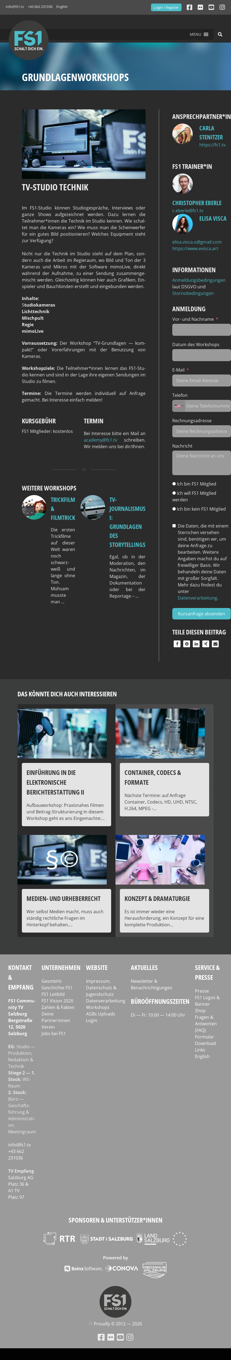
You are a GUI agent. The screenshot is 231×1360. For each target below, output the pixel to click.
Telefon (180, 395)
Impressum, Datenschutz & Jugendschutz (101, 987)
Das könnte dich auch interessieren (67, 693)
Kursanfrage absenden (201, 614)
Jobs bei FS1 (54, 1034)
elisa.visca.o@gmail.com (197, 242)
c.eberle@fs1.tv (187, 211)
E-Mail (178, 370)
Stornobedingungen (193, 293)
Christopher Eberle (196, 203)
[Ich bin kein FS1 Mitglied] (174, 509)
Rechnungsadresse (192, 421)
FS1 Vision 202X (57, 1001)
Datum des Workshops (196, 345)
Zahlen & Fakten (58, 1007)
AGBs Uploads (100, 1014)
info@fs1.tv (15, 6)
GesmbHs (52, 981)
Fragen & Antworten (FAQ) (206, 1023)
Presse (202, 991)
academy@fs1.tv (100, 440)
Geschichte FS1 (57, 988)
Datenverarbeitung (197, 598)
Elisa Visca (213, 218)
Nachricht (182, 446)
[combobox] (179, 406)
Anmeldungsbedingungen (199, 280)
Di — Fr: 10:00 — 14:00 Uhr (158, 1015)
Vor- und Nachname (193, 319)
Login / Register (166, 7)
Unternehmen (61, 967)
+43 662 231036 (40, 6)
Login (91, 1020)
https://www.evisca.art (195, 248)
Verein (48, 1027)
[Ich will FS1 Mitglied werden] (174, 493)
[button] (195, 34)
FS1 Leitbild (53, 994)
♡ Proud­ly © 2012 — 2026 (115, 1324)
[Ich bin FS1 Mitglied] (174, 484)
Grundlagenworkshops (75, 77)
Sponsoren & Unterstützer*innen (115, 1219)
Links (200, 1050)
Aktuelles (144, 967)
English (62, 6)
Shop (200, 1011)
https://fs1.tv (212, 145)
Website (97, 967)
